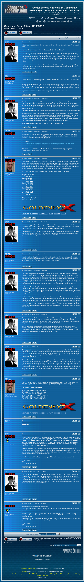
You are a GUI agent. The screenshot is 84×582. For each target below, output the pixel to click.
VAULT (51, 214)
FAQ (45, 18)
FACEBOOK (43, 214)
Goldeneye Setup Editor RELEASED (24, 26)
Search (52, 18)
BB (41, 559)
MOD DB (57, 214)
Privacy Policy (43, 577)
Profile (40, 21)
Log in (71, 21)
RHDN (63, 214)
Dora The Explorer (39, 571)
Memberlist (60, 18)
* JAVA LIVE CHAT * (34, 18)
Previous (12, 28)
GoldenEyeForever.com (42, 568)
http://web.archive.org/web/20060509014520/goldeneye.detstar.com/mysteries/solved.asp (51, 110)
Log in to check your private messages (56, 21)
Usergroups (70, 18)
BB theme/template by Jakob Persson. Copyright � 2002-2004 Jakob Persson (42, 556)
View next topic (74, 38)
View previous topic (62, 38)
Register (79, 18)
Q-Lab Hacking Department (62, 33)
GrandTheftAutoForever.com (56, 568)
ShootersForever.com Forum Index (43, 33)
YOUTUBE (25, 214)
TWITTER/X (34, 214)
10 (20, 28)
